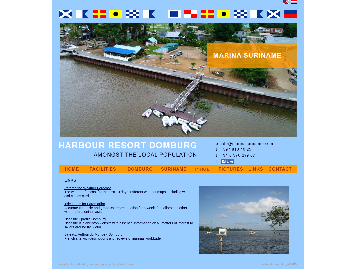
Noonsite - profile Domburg (85, 219)
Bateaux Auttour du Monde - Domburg (93, 234)
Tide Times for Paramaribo (84, 204)
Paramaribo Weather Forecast (87, 188)
